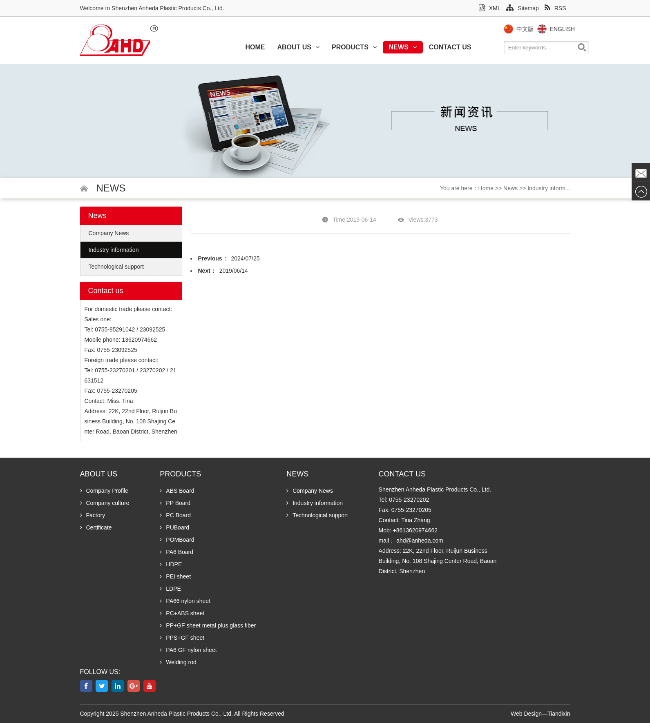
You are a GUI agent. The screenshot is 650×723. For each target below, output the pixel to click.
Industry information (114, 250)
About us (298, 47)
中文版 (539, 29)
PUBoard (174, 527)
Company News (109, 233)
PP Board (175, 503)
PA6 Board (176, 552)
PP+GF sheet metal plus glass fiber (208, 625)
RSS (555, 8)
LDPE (170, 588)
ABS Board (177, 490)
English (576, 29)
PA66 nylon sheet (185, 601)
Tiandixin (558, 713)
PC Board (175, 515)
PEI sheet (175, 576)
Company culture (105, 503)
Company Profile (104, 490)
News (403, 47)
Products (354, 47)
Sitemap (522, 8)
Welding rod (178, 662)
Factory (92, 515)
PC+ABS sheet (182, 613)
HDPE (171, 564)
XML (490, 8)
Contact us (450, 47)
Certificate (96, 527)
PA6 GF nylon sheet (188, 650)
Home (255, 47)
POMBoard (177, 539)
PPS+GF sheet (182, 637)
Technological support (116, 266)
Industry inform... (548, 188)
